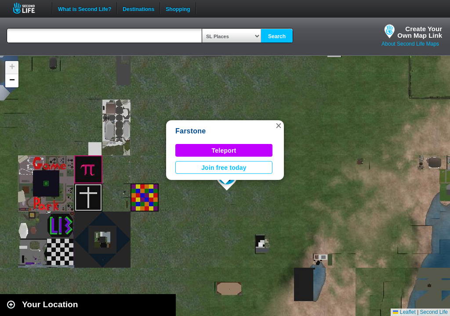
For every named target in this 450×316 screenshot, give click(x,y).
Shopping (178, 8)
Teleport (224, 150)
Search (277, 36)
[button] (278, 125)
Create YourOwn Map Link (419, 32)
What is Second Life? (84, 8)
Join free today (224, 167)
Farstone (190, 131)
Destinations (138, 8)
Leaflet (404, 312)
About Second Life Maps (410, 44)
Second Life (28, 8)
